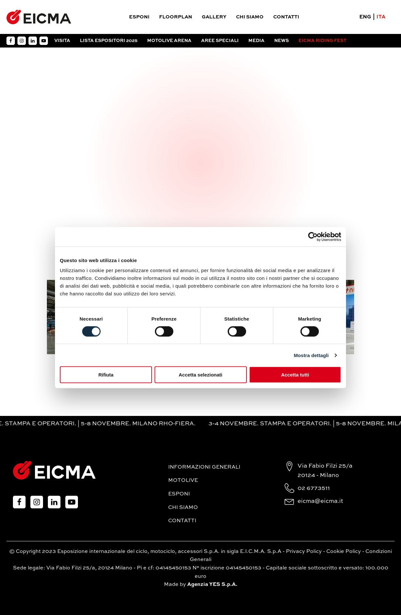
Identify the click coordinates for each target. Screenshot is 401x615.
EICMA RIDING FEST (322, 40)
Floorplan (175, 17)
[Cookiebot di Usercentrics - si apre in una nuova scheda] (313, 236)
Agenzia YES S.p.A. (212, 584)
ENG (365, 17)
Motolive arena (169, 40)
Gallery (214, 17)
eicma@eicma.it (320, 501)
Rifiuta (106, 374)
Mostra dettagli (311, 355)
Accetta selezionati (200, 374)
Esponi (139, 17)
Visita (62, 40)
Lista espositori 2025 (108, 40)
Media (256, 40)
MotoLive (183, 480)
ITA (380, 17)
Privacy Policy (304, 551)
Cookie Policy (343, 551)
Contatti (286, 17)
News (281, 40)
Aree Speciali (220, 40)
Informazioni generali (204, 467)
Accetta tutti (295, 374)
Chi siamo (250, 17)
